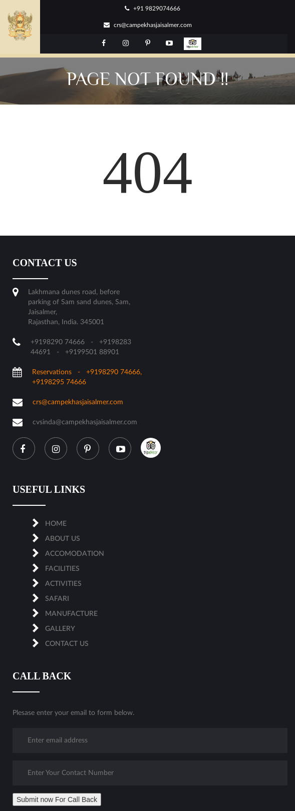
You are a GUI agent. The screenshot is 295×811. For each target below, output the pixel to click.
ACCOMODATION (74, 553)
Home (56, 523)
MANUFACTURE (71, 613)
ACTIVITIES (63, 583)
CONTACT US (67, 643)
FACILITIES (62, 568)
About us (62, 538)
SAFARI (57, 598)
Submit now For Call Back (57, 799)
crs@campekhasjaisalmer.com (148, 25)
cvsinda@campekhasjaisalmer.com (85, 422)
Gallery (60, 628)
